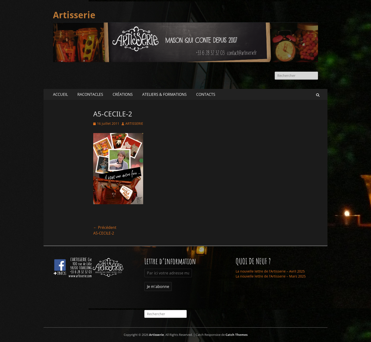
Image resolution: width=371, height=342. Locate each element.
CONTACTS (205, 94)
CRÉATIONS (123, 94)
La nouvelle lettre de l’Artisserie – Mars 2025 (271, 276)
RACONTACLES (90, 94)
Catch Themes (236, 335)
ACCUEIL (60, 94)
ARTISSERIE (134, 123)
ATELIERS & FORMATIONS (164, 94)
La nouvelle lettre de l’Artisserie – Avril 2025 (270, 271)
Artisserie (74, 15)
